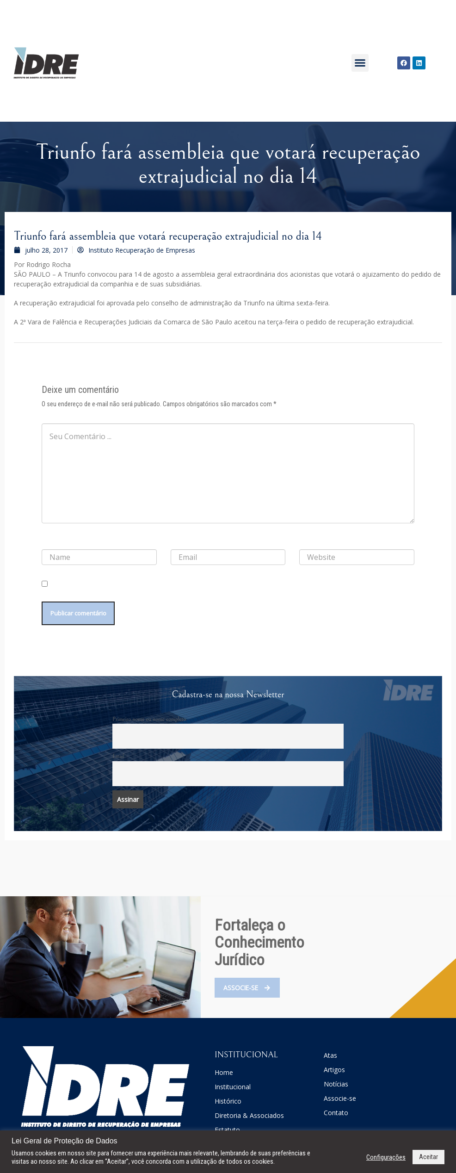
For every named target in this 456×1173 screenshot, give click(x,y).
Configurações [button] (386, 1157)
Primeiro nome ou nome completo (149, 721)
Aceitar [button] (428, 1157)
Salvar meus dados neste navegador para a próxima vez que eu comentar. (128, 594)
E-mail (180, 542)
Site (303, 542)
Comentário (58, 416)
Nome (51, 542)
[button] (360, 63)
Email (118, 758)
